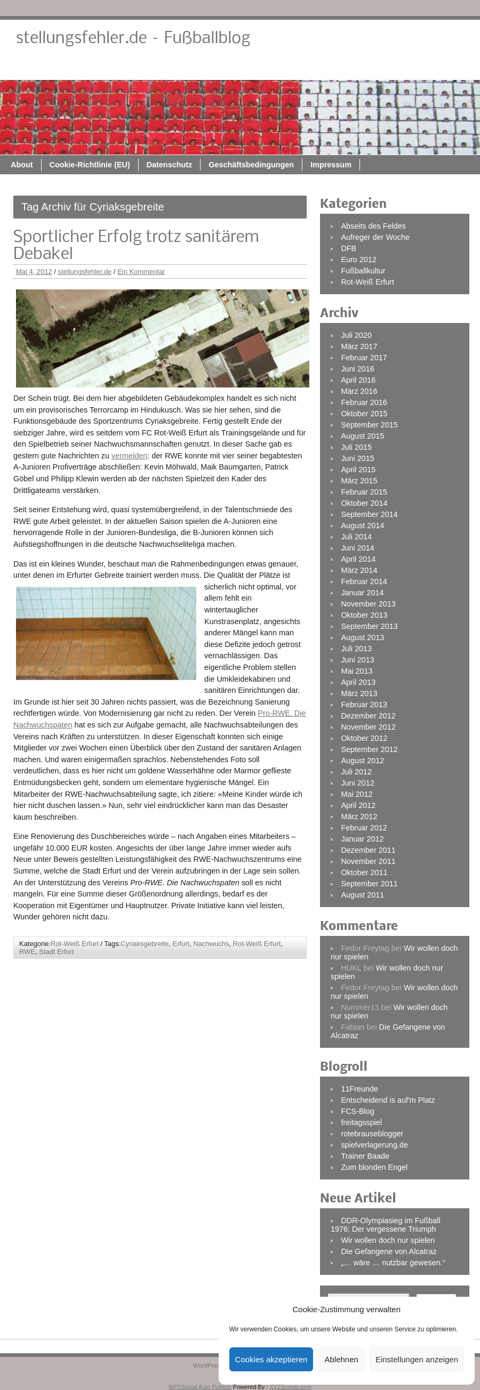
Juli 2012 (356, 771)
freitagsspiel (361, 1122)
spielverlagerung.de (374, 1145)
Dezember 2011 (368, 850)
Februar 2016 (364, 402)
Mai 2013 (356, 671)
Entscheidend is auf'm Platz (388, 1100)
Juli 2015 (356, 447)
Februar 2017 (364, 357)
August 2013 (362, 637)
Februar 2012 (364, 827)
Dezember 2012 (368, 716)
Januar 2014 (362, 592)
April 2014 (358, 559)
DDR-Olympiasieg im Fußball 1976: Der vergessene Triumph (386, 1224)
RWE (27, 952)
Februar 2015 (364, 492)
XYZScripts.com (290, 1387)
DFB (348, 248)
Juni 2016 (357, 369)
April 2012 (358, 805)
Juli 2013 (356, 648)
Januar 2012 (362, 839)
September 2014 (369, 514)
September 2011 (369, 883)
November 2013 (368, 604)
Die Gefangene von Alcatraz (388, 1251)
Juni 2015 (357, 458)
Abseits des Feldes (373, 226)
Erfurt (181, 944)
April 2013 (358, 682)
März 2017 (359, 346)
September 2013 (369, 626)
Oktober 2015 (364, 413)
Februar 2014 (364, 581)
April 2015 (358, 469)
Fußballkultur (363, 270)
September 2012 (369, 749)
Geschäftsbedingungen (358, 67)
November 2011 (368, 861)
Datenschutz (276, 67)
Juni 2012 (357, 783)
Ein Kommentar (141, 272)
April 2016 (358, 380)
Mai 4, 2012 (34, 272)
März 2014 (359, 570)
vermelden (129, 455)
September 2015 (369, 425)
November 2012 (368, 727)
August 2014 (362, 525)
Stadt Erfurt (56, 952)
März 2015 (359, 480)
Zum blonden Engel (374, 1167)
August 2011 (362, 895)
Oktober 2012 (364, 738)
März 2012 (359, 816)
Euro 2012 (358, 259)
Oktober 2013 (364, 615)
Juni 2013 (357, 660)
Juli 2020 (356, 335)
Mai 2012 (356, 794)
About (128, 67)
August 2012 (362, 760)
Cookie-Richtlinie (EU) (196, 67)
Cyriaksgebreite (145, 944)
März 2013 (359, 693)
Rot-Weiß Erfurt (75, 944)
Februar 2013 (364, 704)
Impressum (437, 67)
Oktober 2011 (364, 872)
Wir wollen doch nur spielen (388, 1240)
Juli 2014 (356, 536)
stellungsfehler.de (85, 272)
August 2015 (362, 436)
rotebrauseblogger (372, 1133)
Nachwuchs (211, 944)
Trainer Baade (365, 1156)
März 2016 (359, 391)
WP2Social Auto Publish (200, 1387)
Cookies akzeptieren (271, 1359)
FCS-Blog (357, 1111)
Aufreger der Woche (375, 237)
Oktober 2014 (364, 503)
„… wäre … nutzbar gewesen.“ (393, 1262)
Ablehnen (341, 1359)
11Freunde (359, 1089)
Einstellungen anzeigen (416, 1359)
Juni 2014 (357, 548)
